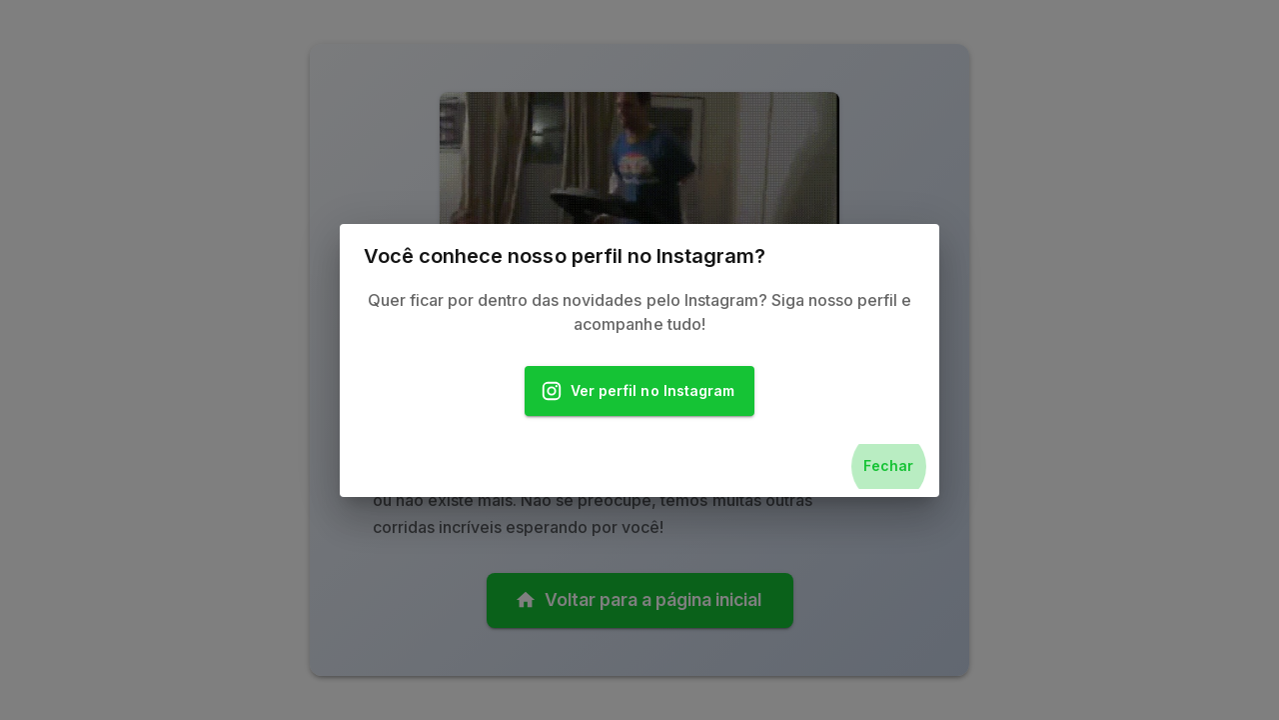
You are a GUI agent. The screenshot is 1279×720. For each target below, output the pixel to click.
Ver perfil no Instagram (639, 391)
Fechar (888, 466)
